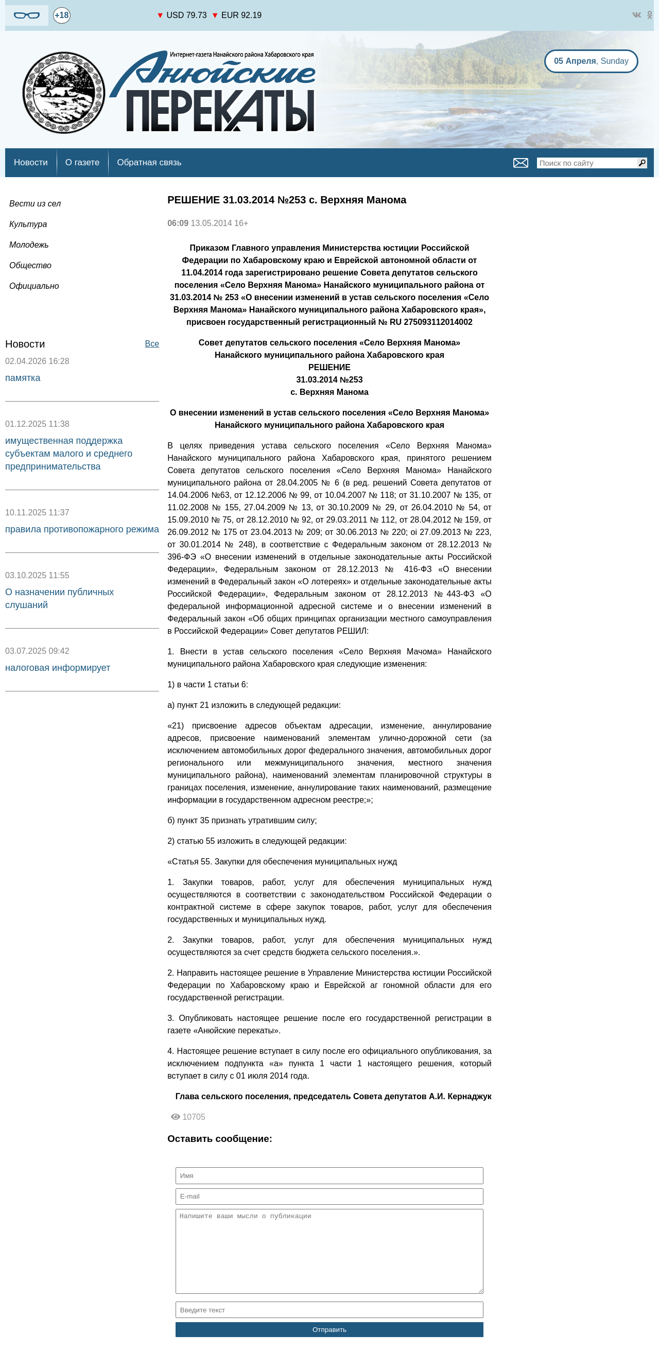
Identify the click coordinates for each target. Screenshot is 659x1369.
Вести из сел (35, 203)
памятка (22, 378)
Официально (34, 286)
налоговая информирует (58, 668)
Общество (30, 265)
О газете (82, 162)
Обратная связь (149, 162)
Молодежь (29, 244)
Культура (28, 224)
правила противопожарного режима (82, 529)
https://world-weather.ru (113, 10)
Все (152, 343)
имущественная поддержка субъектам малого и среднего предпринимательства (68, 454)
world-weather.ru (113, 20)
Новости (31, 162)
